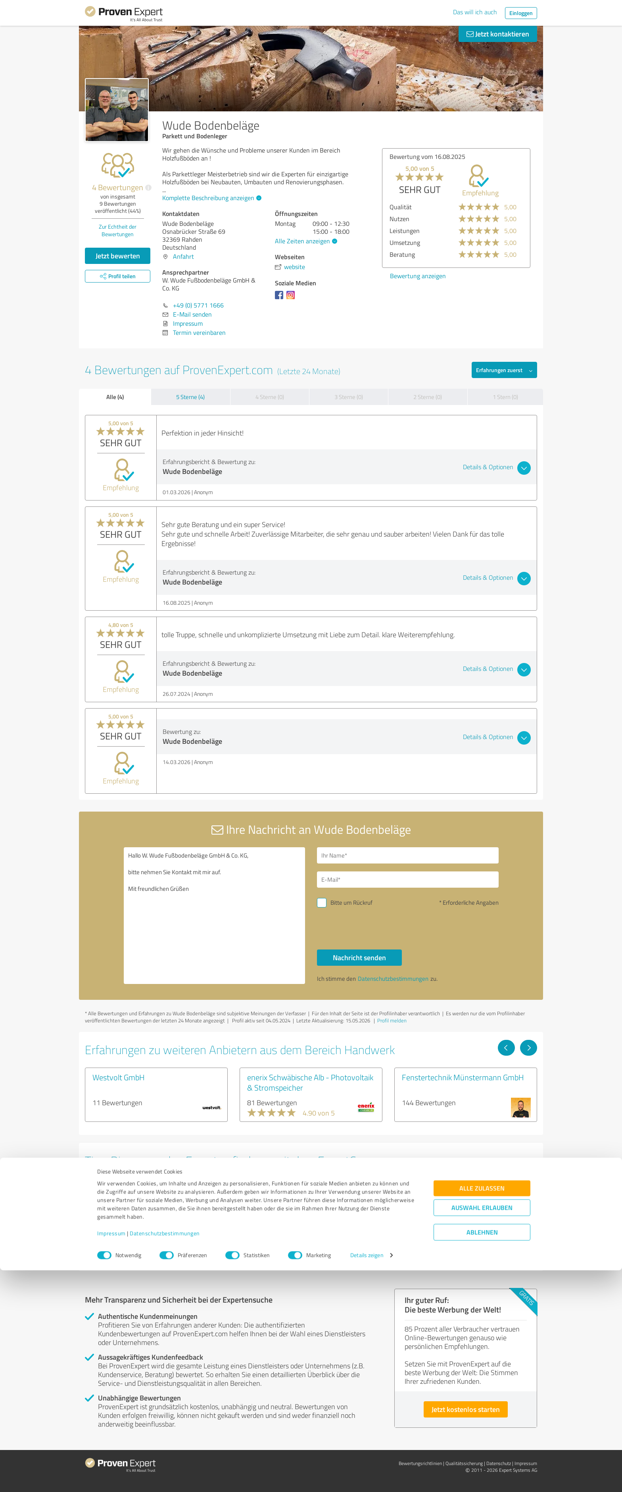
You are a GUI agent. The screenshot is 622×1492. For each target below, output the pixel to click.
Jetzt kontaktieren (497, 34)
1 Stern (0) (505, 397)
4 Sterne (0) (269, 397)
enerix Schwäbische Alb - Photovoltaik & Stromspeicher (310, 1082)
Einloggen (521, 13)
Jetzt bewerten (118, 255)
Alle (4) (115, 396)
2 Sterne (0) (427, 397)
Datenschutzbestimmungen (165, 1455)
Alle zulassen (482, 1410)
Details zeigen (366, 1477)
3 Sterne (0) (348, 397)
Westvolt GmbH (118, 1077)
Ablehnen (482, 1454)
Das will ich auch (475, 12)
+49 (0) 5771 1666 (198, 305)
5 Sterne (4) (190, 397)
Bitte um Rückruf (351, 902)
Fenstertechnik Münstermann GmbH (463, 1077)
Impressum (111, 1455)
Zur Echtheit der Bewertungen (117, 230)
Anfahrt (183, 256)
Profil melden (392, 1020)
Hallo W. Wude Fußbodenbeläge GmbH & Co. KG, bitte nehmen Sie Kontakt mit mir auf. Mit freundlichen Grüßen (214, 915)
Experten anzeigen (128, 1247)
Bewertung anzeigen (418, 275)
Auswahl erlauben (482, 1429)
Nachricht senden (359, 957)
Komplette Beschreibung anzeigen (210, 197)
